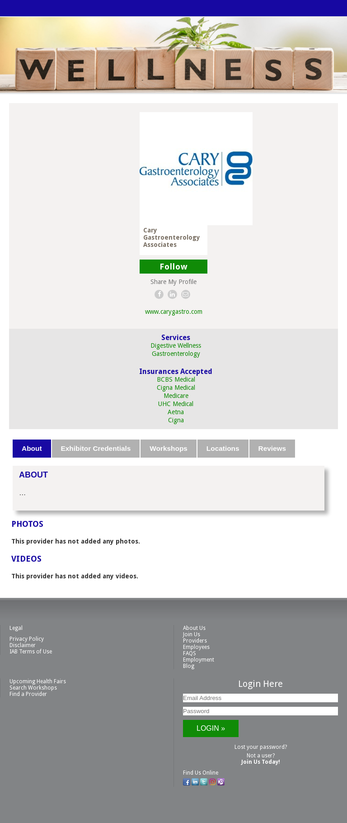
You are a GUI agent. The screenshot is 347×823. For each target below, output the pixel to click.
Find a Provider (28, 694)
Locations (222, 448)
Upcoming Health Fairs (37, 681)
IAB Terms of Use (30, 651)
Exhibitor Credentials (96, 448)
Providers (195, 641)
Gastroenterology (176, 353)
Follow (173, 266)
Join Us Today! (260, 762)
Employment (198, 660)
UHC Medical (175, 403)
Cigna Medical (176, 387)
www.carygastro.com (173, 311)
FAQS (189, 653)
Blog (188, 666)
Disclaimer (22, 645)
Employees (196, 647)
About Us (194, 628)
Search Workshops (33, 688)
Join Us (191, 634)
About (32, 448)
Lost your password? (260, 747)
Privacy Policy (26, 639)
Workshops (169, 448)
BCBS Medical (176, 379)
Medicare (176, 395)
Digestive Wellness (175, 345)
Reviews (272, 448)
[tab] (32, 449)
